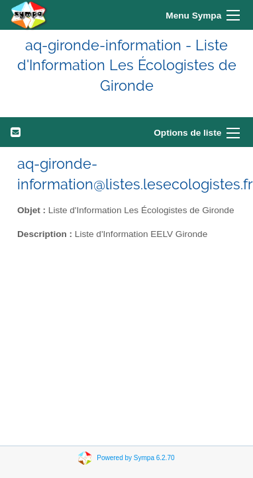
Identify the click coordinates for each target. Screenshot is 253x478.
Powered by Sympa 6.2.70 (135, 457)
